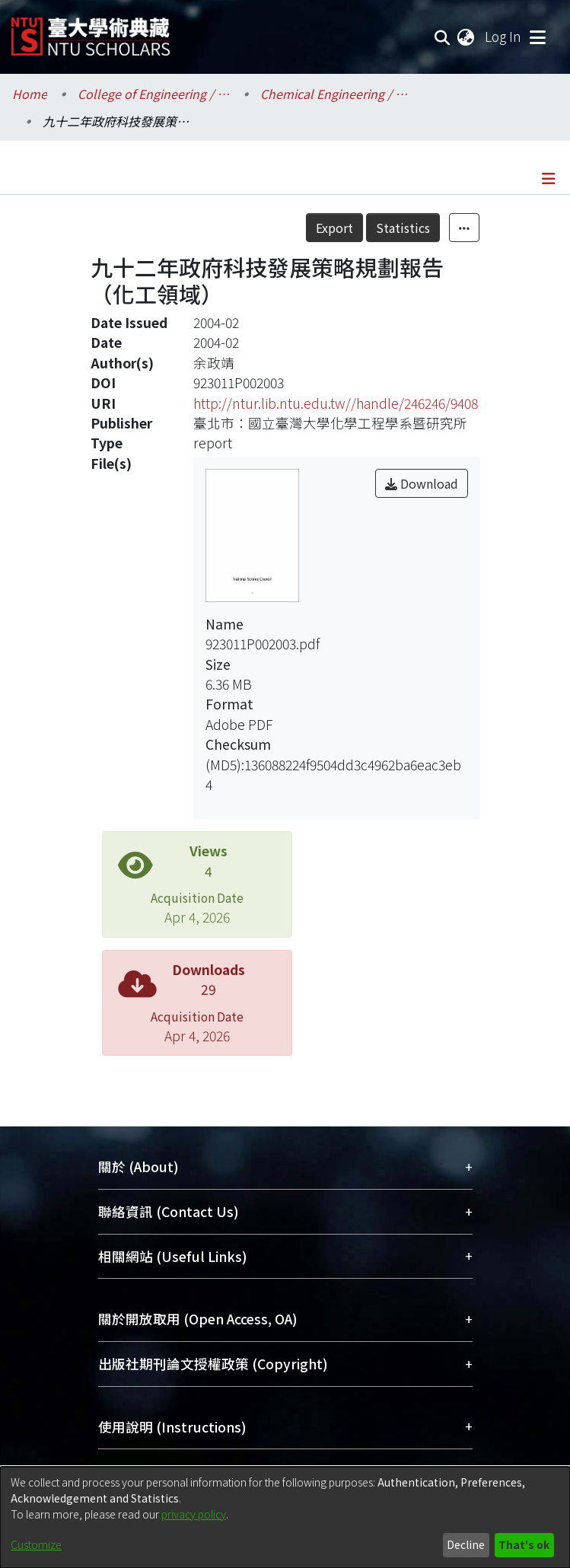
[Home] (90, 31)
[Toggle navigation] (537, 36)
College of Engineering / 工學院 (154, 93)
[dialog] (285, 1517)
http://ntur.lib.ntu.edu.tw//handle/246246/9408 (335, 403)
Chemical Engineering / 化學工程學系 (336, 93)
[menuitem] (466, 36)
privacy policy (193, 1514)
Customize (36, 1544)
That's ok (523, 1544)
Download (421, 483)
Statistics (403, 227)
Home (29, 93)
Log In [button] (504, 36)
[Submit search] (442, 36)
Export (334, 227)
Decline (466, 1544)
